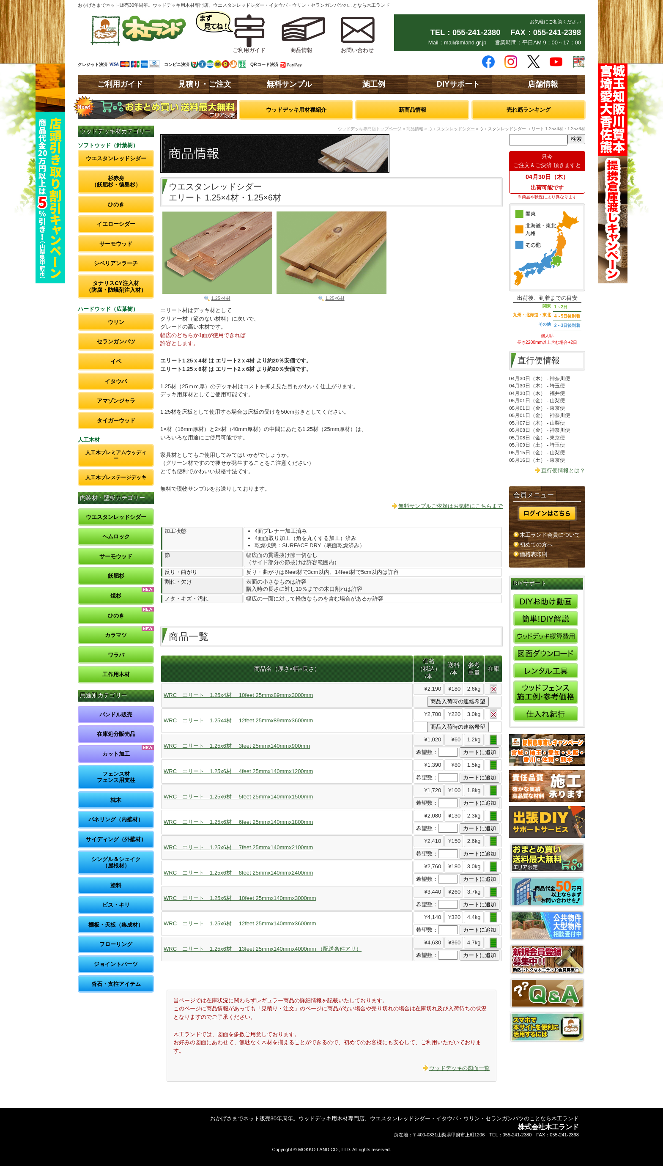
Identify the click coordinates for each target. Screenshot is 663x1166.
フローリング (115, 944)
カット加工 (116, 754)
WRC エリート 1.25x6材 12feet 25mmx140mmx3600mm (240, 923)
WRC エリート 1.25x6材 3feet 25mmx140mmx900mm (237, 746)
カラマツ (116, 635)
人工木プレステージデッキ (115, 477)
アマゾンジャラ (116, 401)
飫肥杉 (116, 576)
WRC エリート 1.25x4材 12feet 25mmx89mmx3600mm (238, 720)
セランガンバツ (116, 341)
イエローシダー (116, 224)
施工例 (373, 84)
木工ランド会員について (550, 535)
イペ (115, 361)
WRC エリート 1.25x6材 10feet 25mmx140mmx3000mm (240, 898)
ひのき (116, 204)
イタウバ (116, 381)
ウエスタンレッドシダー (116, 158)
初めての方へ (536, 544)
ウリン (116, 322)
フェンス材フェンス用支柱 (116, 777)
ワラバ (116, 655)
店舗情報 (543, 84)
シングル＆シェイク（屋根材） (116, 862)
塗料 (115, 885)
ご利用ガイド (120, 84)
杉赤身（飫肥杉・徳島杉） (116, 181)
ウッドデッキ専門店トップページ (369, 128)
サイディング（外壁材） (116, 839)
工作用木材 (116, 674)
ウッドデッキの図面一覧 (459, 1068)
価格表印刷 (533, 554)
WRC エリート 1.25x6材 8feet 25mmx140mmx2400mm (238, 873)
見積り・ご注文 (204, 84)
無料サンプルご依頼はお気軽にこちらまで (450, 506)
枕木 (115, 800)
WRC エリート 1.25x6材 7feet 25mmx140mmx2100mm (238, 847)
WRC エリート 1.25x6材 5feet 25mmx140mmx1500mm (238, 796)
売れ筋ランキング (529, 110)
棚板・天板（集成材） (115, 925)
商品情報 (414, 128)
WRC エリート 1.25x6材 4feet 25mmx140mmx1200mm (238, 771)
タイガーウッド (116, 420)
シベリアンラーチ (116, 263)
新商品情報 (412, 110)
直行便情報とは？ (563, 470)
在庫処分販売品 (116, 734)
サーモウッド (115, 244)
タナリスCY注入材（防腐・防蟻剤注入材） (116, 286)
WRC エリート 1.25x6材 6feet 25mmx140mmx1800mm (238, 822)
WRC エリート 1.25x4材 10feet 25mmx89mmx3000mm (238, 695)
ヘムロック (116, 536)
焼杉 (115, 596)
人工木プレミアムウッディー (115, 455)
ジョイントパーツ (116, 964)
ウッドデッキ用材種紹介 (296, 110)
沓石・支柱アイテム (116, 984)
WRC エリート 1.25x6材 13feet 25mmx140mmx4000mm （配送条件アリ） (263, 949)
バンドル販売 (115, 714)
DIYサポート (458, 84)
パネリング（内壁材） (115, 819)
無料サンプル (289, 84)
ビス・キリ (116, 905)
